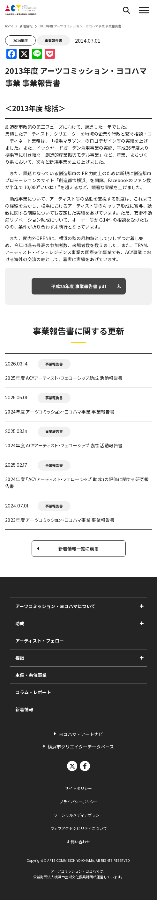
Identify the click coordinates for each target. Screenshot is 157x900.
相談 (19, 658)
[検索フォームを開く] (126, 10)
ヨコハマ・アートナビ (81, 734)
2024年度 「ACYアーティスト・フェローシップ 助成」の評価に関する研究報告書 (77, 482)
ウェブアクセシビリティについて (78, 828)
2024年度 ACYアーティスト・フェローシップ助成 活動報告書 (64, 445)
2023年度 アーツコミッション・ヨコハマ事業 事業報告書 (60, 520)
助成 (19, 623)
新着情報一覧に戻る (78, 548)
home (9, 26)
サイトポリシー (78, 788)
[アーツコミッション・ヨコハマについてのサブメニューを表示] (142, 606)
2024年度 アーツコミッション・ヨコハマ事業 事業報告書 (60, 411)
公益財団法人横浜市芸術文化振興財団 (63, 876)
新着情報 (26, 26)
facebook (85, 766)
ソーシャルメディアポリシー (78, 815)
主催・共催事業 (31, 675)
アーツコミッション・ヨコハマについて (55, 606)
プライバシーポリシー (78, 801)
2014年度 (20, 40)
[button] (144, 10)
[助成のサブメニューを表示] (142, 623)
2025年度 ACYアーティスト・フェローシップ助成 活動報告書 (64, 378)
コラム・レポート (33, 692)
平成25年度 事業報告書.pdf (78, 286)
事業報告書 (53, 40)
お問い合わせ (78, 841)
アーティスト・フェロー (39, 640)
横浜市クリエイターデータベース (81, 746)
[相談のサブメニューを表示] (142, 658)
